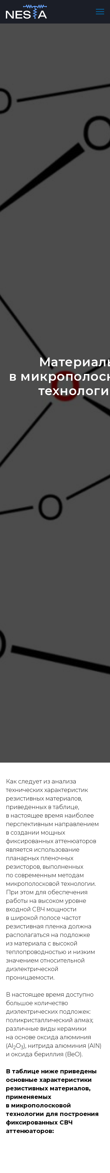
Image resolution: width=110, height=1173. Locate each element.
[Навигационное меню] (100, 12)
